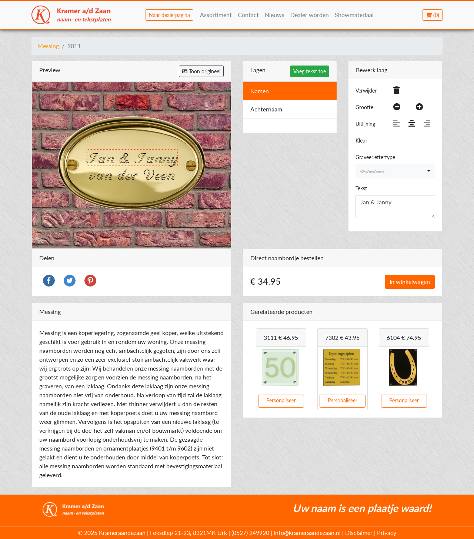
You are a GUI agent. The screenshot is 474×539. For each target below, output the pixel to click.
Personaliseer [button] (281, 400)
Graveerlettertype (375, 157)
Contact (248, 14)
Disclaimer (359, 532)
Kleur (361, 140)
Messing (48, 45)
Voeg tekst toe (309, 71)
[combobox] (395, 171)
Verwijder (366, 90)
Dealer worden (309, 14)
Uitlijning (365, 124)
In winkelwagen (410, 281)
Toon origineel (201, 71)
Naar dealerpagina (169, 15)
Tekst (361, 188)
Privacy (386, 532)
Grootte (364, 107)
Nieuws (274, 14)
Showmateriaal (354, 14)
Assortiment (216, 14)
